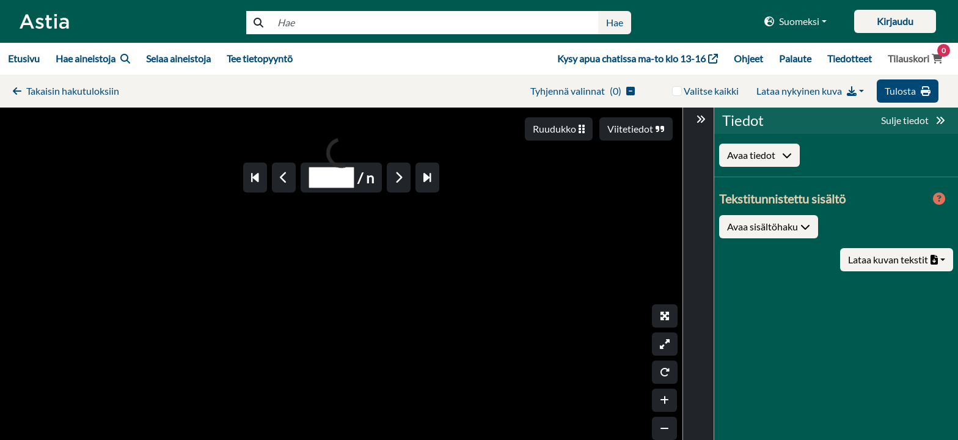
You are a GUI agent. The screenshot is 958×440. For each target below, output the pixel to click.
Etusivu (24, 58)
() (582, 91)
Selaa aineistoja (178, 58)
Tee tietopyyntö (260, 58)
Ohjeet (748, 58)
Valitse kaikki (711, 91)
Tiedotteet (849, 58)
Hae (614, 22)
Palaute (795, 58)
